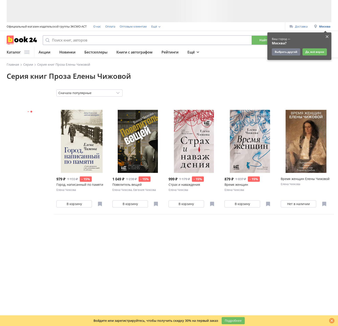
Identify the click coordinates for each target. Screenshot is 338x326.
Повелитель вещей (127, 184)
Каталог (18, 52)
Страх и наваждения (184, 184)
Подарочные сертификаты (207, 26)
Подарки (245, 52)
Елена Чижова (66, 190)
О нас (97, 26)
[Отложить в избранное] (100, 203)
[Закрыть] (331, 320)
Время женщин (236, 184)
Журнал (221, 52)
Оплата (110, 26)
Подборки (196, 52)
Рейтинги (170, 52)
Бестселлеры (95, 52)
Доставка (299, 26)
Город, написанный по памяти (79, 184)
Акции (44, 52)
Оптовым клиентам (133, 26)
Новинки (67, 52)
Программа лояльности (167, 26)
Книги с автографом (134, 52)
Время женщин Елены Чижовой (305, 179)
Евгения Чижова (144, 190)
